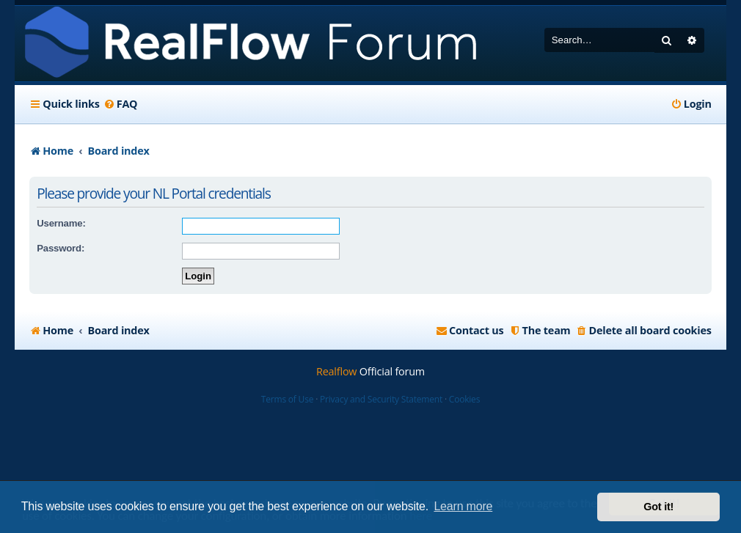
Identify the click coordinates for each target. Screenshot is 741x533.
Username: (61, 223)
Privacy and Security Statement (381, 399)
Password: (60, 248)
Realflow (336, 371)
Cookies (464, 399)
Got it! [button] (658, 506)
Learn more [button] (463, 506)
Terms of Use (287, 399)
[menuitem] (120, 104)
